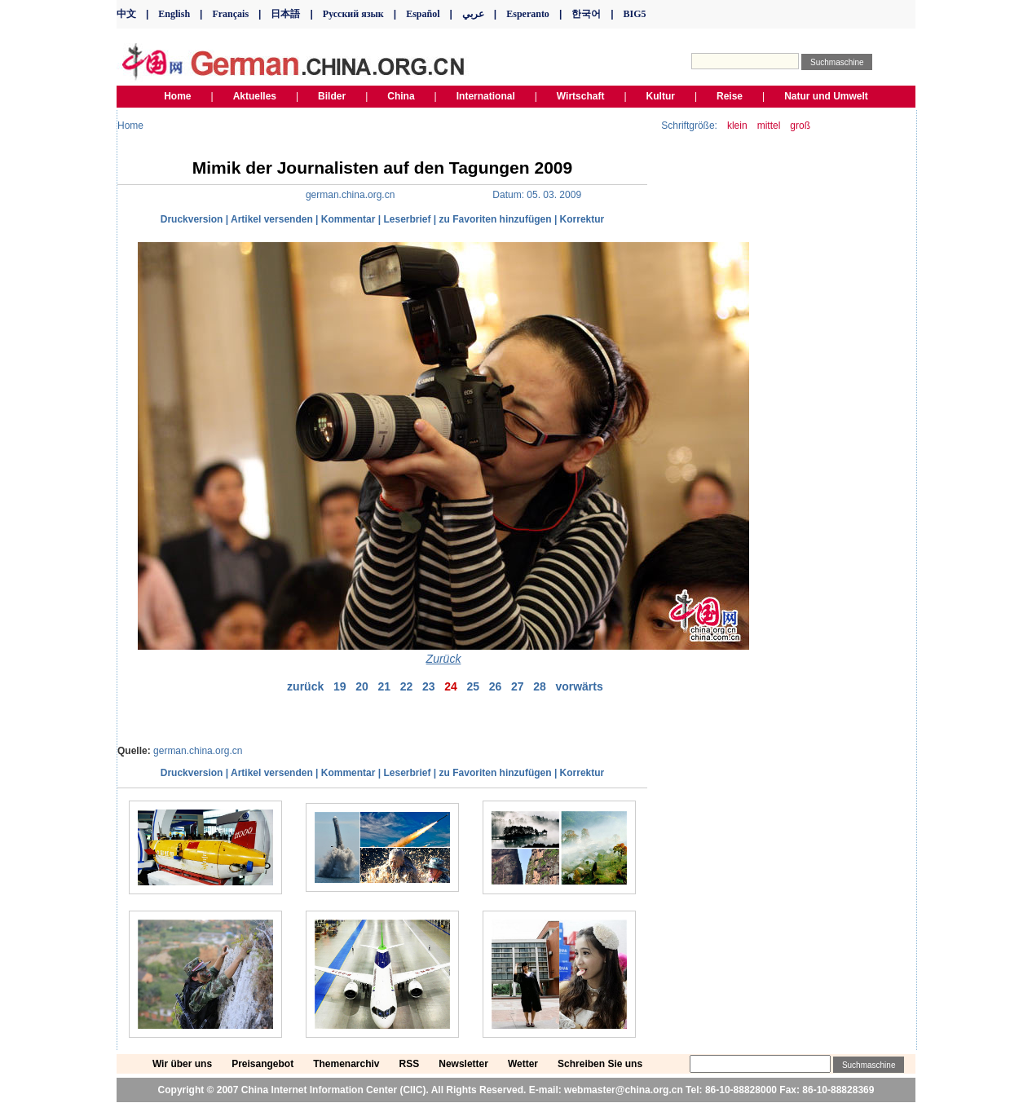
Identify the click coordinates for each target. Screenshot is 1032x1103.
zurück (305, 686)
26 (495, 686)
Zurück (443, 658)
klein (737, 125)
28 (539, 686)
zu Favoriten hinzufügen (495, 219)
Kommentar (348, 219)
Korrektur (582, 219)
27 (517, 686)
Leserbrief (406, 219)
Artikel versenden (272, 219)
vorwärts (578, 686)
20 (361, 686)
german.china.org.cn (197, 751)
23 (428, 686)
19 (339, 686)
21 (383, 686)
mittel (769, 125)
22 (406, 686)
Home (130, 125)
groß (800, 125)
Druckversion (192, 219)
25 (472, 686)
